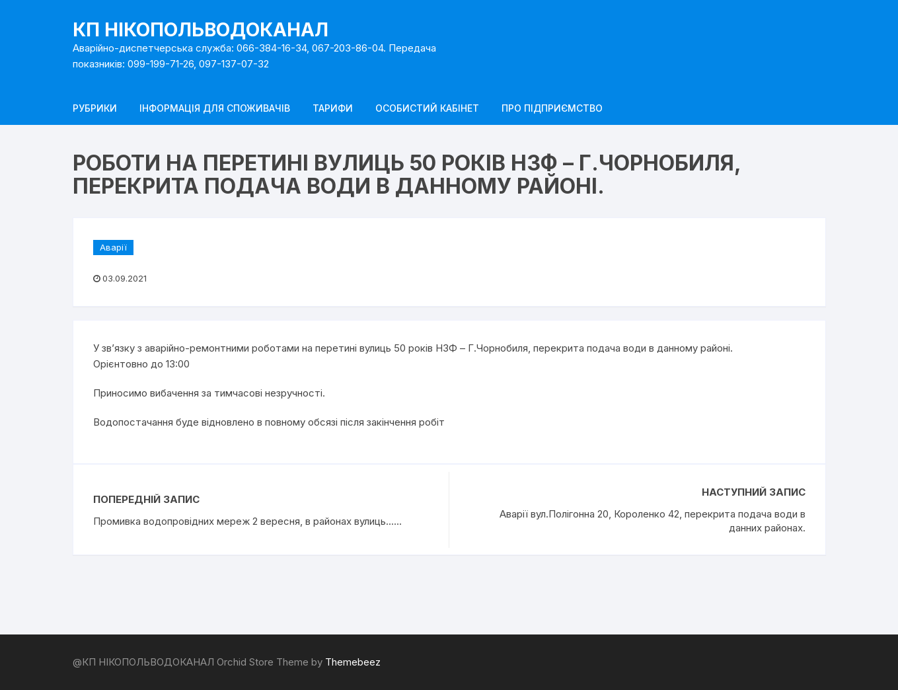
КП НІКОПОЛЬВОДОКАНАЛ (200, 30)
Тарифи (333, 108)
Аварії (113, 247)
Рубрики (95, 108)
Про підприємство (552, 108)
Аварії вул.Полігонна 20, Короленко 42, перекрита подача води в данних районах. (652, 521)
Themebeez (353, 662)
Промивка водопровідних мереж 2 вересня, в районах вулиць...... (247, 521)
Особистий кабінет (427, 108)
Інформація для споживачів (214, 108)
